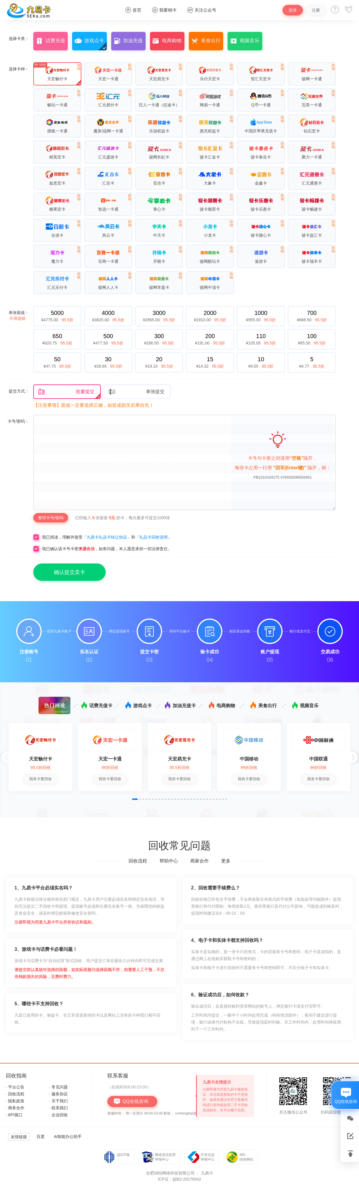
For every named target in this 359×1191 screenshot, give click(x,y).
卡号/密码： (18, 421)
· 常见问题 (58, 1087)
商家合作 (199, 860)
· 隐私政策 (15, 1101)
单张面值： (19, 315)
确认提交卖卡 (69, 572)
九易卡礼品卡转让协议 (107, 537)
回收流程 (138, 860)
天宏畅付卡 (40, 758)
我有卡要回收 (40, 779)
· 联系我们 (58, 1108)
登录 (293, 10)
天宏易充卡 (179, 758)
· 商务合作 (15, 1108)
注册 (316, 10)
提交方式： (19, 391)
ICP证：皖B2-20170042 (179, 1179)
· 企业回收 (58, 1114)
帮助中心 (169, 860)
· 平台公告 (15, 1087)
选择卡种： (19, 69)
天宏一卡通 (110, 758)
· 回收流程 (15, 1094)
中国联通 (318, 758)
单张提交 (136, 391)
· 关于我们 (58, 1101)
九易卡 (207, 1173)
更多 (225, 860)
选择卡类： (19, 38)
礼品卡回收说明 (153, 537)
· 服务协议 (58, 1094)
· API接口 (14, 1114)
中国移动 (249, 758)
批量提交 (66, 391)
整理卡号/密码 (50, 517)
